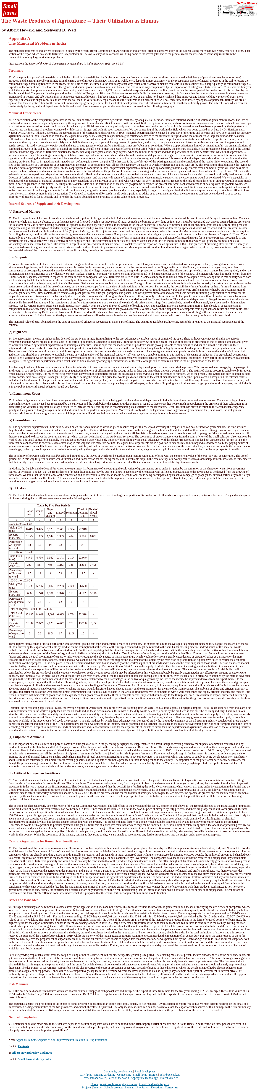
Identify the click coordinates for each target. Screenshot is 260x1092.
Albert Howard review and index (32, 1052)
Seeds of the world (118, 1077)
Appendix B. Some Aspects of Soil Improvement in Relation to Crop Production (61, 1039)
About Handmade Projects (154, 1084)
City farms (86, 1074)
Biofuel (153, 1074)
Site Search (142, 1087)
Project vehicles (169, 1077)
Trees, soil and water (94, 1077)
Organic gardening (104, 1074)
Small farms (140, 1074)
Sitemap (129, 1087)
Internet (97, 1087)
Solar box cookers (169, 1074)
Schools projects (113, 1087)
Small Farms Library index (34, 1059)
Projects (86, 1087)
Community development (118, 1071)
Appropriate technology (144, 1077)
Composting (124, 1074)
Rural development (145, 1071)
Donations (157, 1087)
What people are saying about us (118, 1084)
